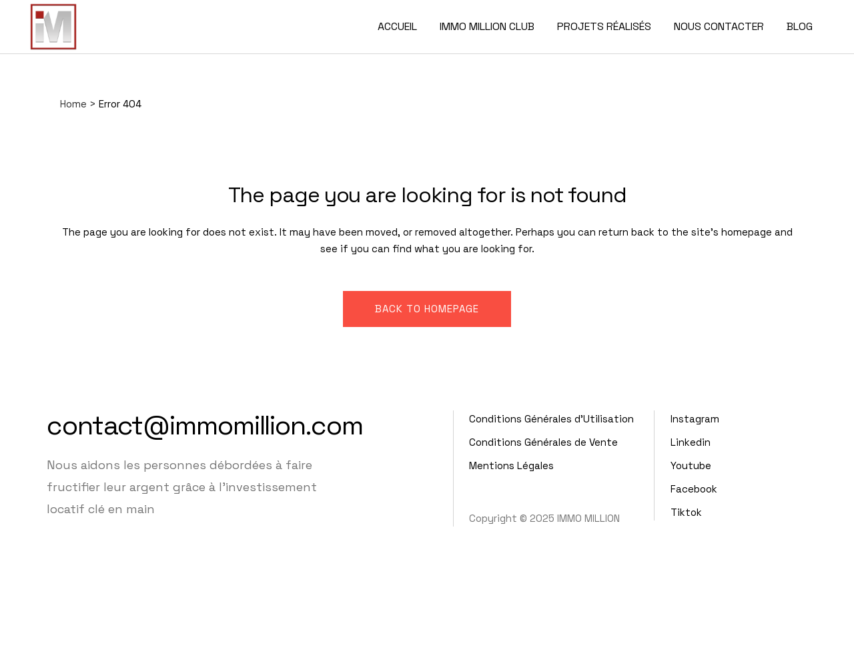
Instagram (695, 418)
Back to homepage (427, 308)
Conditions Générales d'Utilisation (551, 418)
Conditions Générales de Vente (543, 442)
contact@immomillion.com (205, 425)
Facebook (694, 488)
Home (73, 103)
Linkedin (691, 442)
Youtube (691, 465)
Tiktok (686, 512)
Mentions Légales (511, 465)
